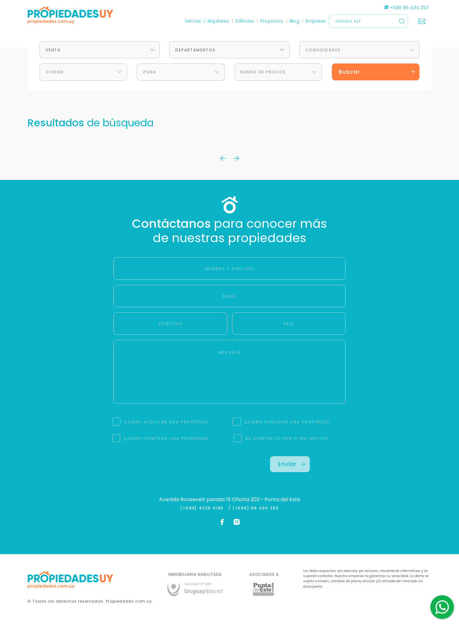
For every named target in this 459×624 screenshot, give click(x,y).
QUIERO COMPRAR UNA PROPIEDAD (166, 438)
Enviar (291, 464)
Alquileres (218, 21)
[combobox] (100, 49)
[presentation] (169, 468)
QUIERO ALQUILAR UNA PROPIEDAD (166, 422)
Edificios (245, 21)
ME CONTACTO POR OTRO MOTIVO (287, 438)
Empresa (316, 21)
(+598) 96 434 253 (255, 508)
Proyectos (271, 21)
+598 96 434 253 (406, 7)
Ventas (193, 21)
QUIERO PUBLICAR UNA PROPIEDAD (287, 422)
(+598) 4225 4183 (203, 508)
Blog (294, 21)
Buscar (377, 72)
